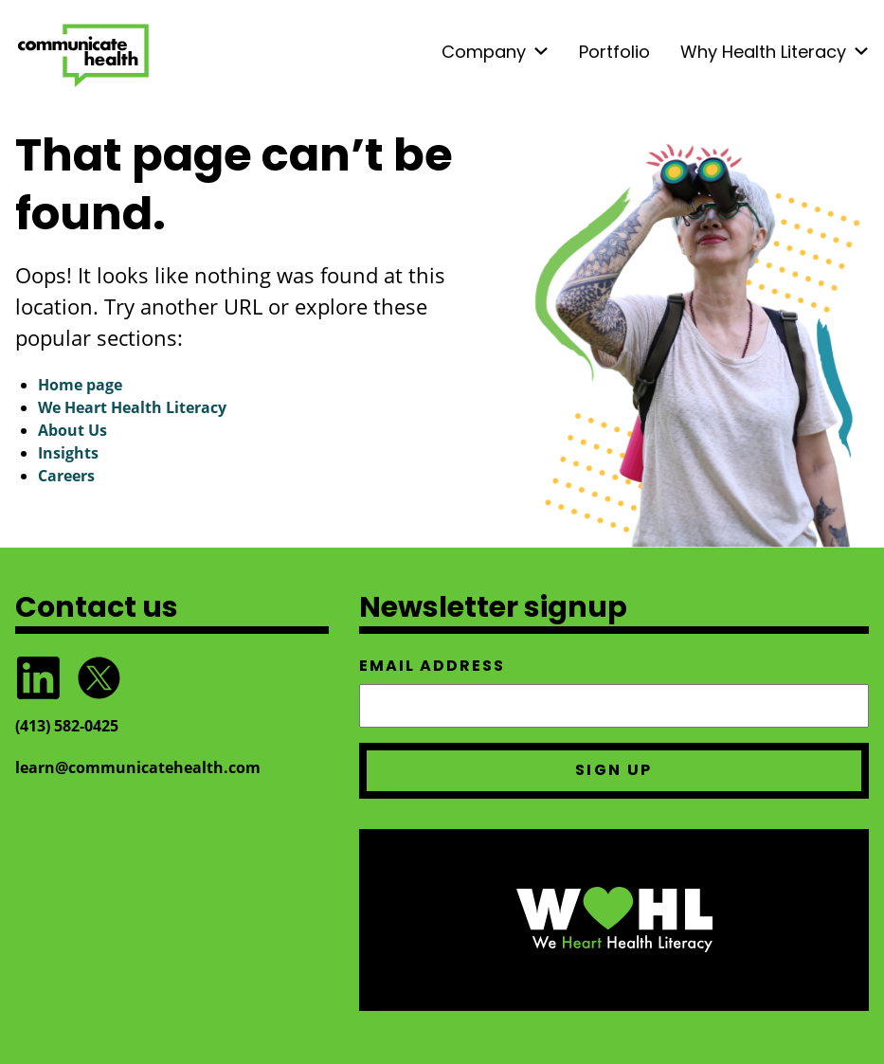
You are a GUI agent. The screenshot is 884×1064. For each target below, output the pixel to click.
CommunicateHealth (83, 55)
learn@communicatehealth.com (138, 767)
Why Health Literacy (763, 51)
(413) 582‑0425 (66, 725)
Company (484, 51)
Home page (80, 384)
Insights (68, 452)
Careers (66, 475)
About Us (72, 430)
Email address (432, 666)
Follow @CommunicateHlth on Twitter (98, 678)
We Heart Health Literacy (132, 407)
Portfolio (614, 51)
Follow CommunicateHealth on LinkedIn (38, 678)
